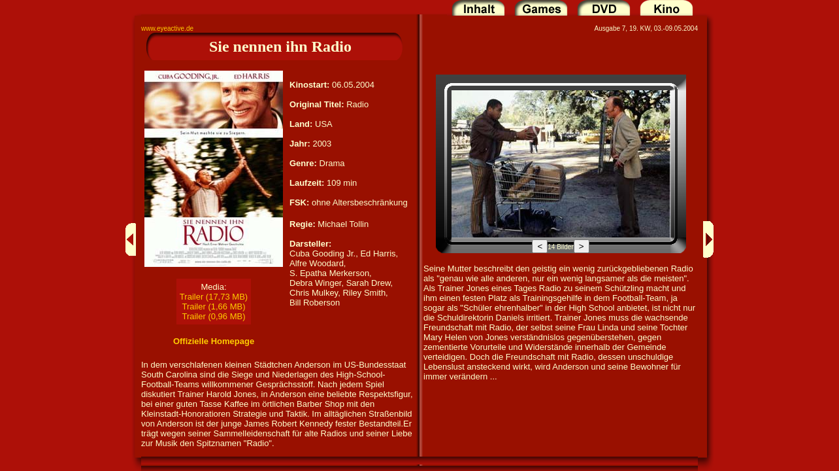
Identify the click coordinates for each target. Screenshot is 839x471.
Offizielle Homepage (213, 341)
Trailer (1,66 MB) (213, 306)
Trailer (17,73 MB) (214, 297)
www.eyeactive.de (167, 28)
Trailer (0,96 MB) (213, 316)
